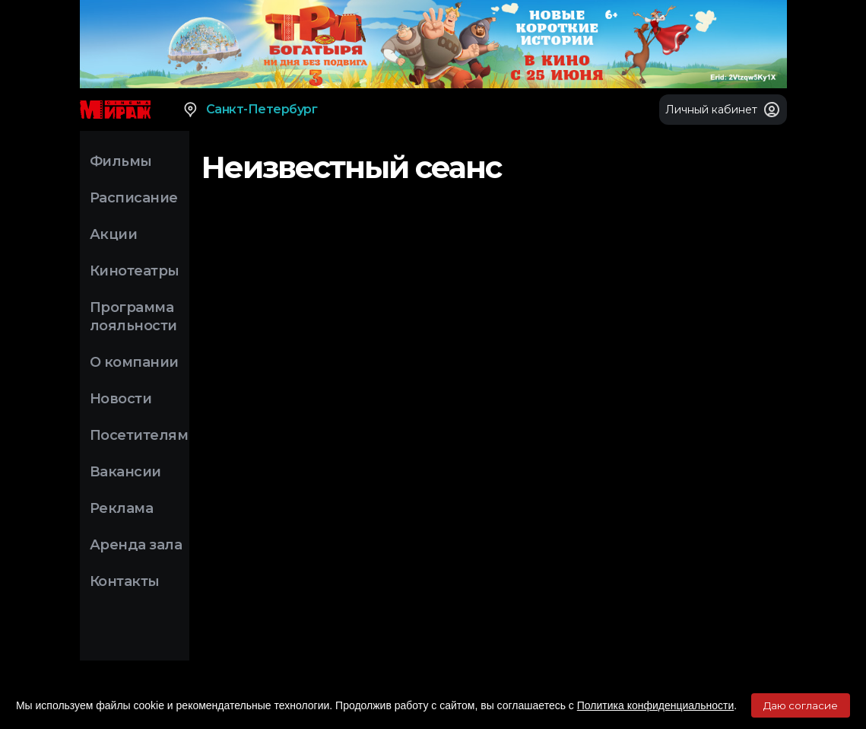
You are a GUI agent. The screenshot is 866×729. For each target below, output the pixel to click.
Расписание (134, 197)
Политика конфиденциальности (655, 705)
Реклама (122, 508)
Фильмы (121, 161)
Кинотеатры (134, 271)
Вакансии (125, 471)
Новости (121, 398)
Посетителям (139, 435)
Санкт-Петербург (250, 109)
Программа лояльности (133, 316)
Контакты (125, 581)
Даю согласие (800, 705)
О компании (134, 362)
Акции (114, 234)
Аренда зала (136, 544)
